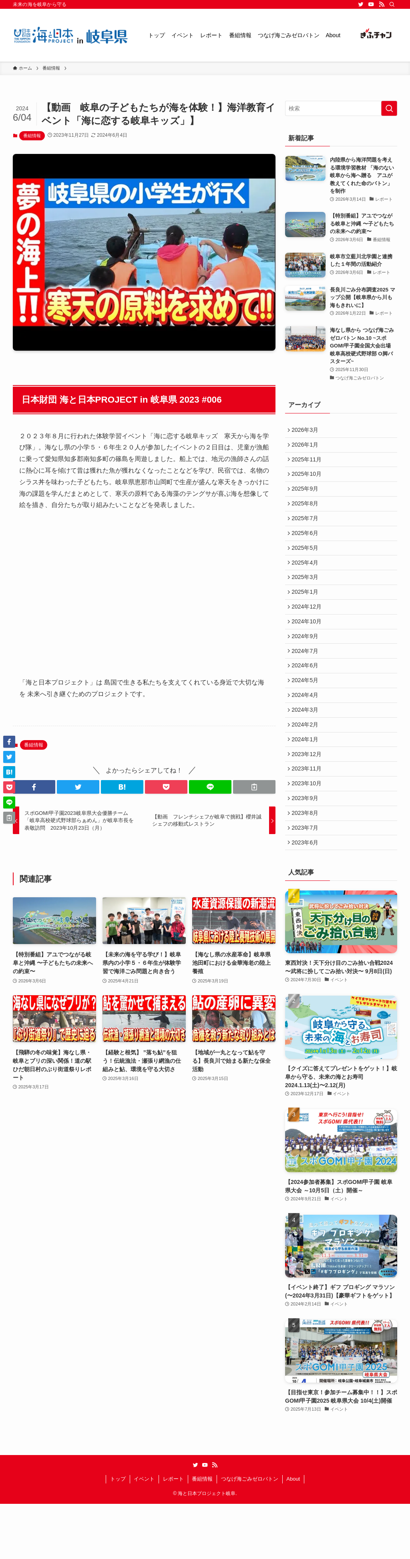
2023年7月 (306, 879)
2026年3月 (306, 430)
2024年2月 (306, 763)
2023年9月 (306, 846)
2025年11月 (308, 464)
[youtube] (371, 4)
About (293, 1534)
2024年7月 (306, 680)
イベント (144, 1534)
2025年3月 (306, 597)
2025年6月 (306, 547)
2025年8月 (306, 514)
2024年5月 (306, 713)
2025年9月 (306, 497)
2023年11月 (308, 813)
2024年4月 (306, 730)
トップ (118, 1534)
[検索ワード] (341, 108)
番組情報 (32, 135)
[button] (34, 787)
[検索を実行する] (389, 108)
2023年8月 (306, 863)
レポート (173, 1534)
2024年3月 (306, 747)
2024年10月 (308, 647)
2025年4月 (306, 580)
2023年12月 (308, 796)
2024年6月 (306, 697)
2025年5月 (306, 564)
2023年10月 (308, 830)
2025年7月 (306, 530)
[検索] (392, 4)
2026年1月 (306, 447)
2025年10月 (308, 480)
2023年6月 (306, 896)
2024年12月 (308, 630)
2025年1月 (306, 614)
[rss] (381, 4)
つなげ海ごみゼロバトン (249, 1534)
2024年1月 (306, 780)
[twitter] (361, 4)
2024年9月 (306, 664)
